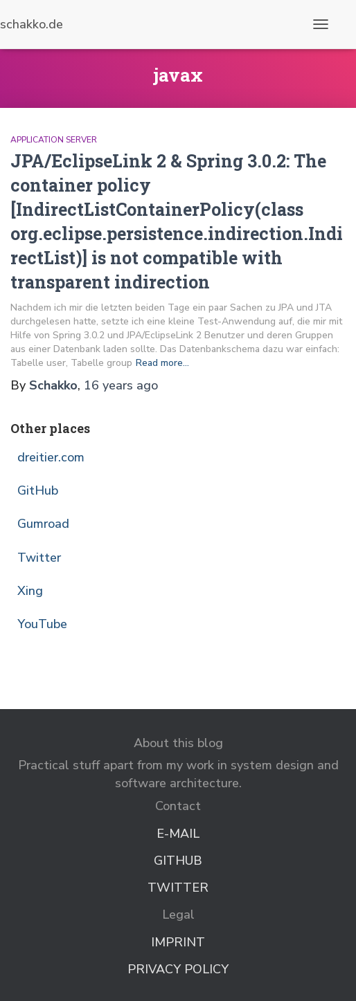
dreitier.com (50, 457)
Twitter (39, 557)
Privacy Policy (178, 969)
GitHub (37, 490)
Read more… (162, 362)
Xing (30, 590)
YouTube (42, 624)
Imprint (178, 942)
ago (121, 385)
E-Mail (178, 833)
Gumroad (43, 523)
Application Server (53, 139)
